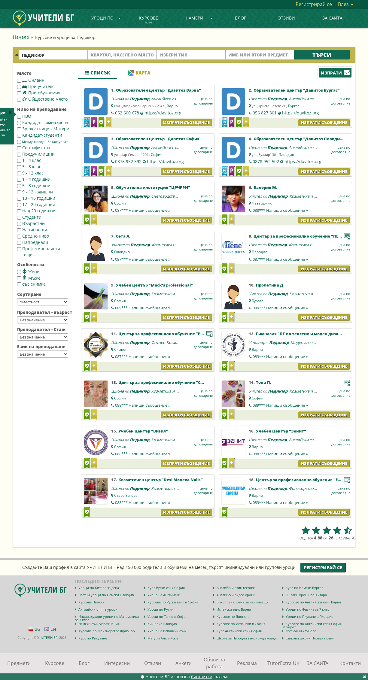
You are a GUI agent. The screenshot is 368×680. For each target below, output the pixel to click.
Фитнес (158, 342)
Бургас (294, 105)
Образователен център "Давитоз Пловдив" (299, 138)
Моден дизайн (303, 342)
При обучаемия (38, 93)
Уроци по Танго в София (167, 616)
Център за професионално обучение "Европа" (304, 479)
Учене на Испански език (167, 631)
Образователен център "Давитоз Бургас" (297, 90)
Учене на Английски (164, 595)
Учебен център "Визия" (143, 431)
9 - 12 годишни (35, 192)
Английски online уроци (97, 609)
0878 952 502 (266, 161)
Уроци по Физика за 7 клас (307, 609)
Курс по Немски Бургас (304, 587)
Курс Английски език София (239, 631)
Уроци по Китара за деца (98, 587)
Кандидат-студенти (39, 135)
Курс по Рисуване (92, 638)
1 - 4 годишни (33, 179)
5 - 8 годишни (33, 185)
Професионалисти (38, 248)
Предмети (19, 663)
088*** (280, 210)
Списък (97, 73)
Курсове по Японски (233, 616)
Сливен (121, 349)
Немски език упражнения (99, 623)
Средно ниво (33, 236)
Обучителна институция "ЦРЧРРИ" (153, 187)
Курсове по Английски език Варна (313, 602)
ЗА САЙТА (332, 18)
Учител (255, 196)
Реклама (247, 663)
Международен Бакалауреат (42, 141)
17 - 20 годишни (36, 204)
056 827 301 (265, 113)
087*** (142, 210)
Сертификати (33, 147)
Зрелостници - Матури (43, 129)
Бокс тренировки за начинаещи (243, 602)
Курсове (149, 20)
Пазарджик (262, 203)
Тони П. (263, 382)
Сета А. (123, 236)
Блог (240, 18)
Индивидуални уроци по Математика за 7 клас (107, 618)
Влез (346, 4)
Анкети (183, 663)
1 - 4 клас (29, 160)
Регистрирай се (314, 4)
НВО (24, 116)
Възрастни (31, 223)
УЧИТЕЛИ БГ (47, 637)
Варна (172, 105)
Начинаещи (32, 229)
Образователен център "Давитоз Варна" (158, 90)
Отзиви (286, 18)
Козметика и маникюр (310, 196)
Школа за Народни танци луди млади (247, 638)
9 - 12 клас (30, 173)
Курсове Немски (91, 602)
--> (42, 301)
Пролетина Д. (270, 285)
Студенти (29, 217)
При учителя (36, 86)
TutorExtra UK (283, 663)
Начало (21, 37)
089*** (142, 308)
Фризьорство (301, 488)
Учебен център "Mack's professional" (154, 285)
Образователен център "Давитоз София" (159, 138)
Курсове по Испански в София (241, 623)
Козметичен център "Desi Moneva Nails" (160, 479)
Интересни (117, 663)
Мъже (29, 278)
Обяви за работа (214, 663)
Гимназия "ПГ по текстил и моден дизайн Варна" (307, 333)
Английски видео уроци (236, 595)
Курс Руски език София (166, 587)
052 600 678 (127, 113)
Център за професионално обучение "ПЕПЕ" (299, 236)
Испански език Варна (234, 609)
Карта (139, 73)
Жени (28, 272)
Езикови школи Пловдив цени (310, 638)
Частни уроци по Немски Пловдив (106, 595)
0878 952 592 (128, 161)
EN (50, 629)
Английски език (165, 99)
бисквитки (201, 676)
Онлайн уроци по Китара (306, 595)
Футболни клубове (301, 631)
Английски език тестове (236, 587)
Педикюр (139, 99)
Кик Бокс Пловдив (162, 623)
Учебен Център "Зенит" (281, 431)
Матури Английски (163, 638)
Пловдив (286, 154)
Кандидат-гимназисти (42, 122)
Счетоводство (164, 196)
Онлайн (30, 80)
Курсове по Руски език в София (173, 602)
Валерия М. (265, 187)
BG (34, 629)
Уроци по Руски (160, 609)
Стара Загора (126, 495)
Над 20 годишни (36, 211)
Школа (117, 99)
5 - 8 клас (29, 166)
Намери (199, 18)
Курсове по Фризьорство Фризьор (106, 631)
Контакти (350, 663)
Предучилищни (36, 154)
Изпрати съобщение (186, 122)
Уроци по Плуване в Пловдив (309, 616)
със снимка (31, 284)
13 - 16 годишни (36, 198)
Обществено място (42, 99)
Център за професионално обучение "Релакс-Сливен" (174, 333)
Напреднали (32, 242)
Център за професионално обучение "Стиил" (165, 382)
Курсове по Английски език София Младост (312, 625)
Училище (257, 342)
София (157, 154)
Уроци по (106, 18)
